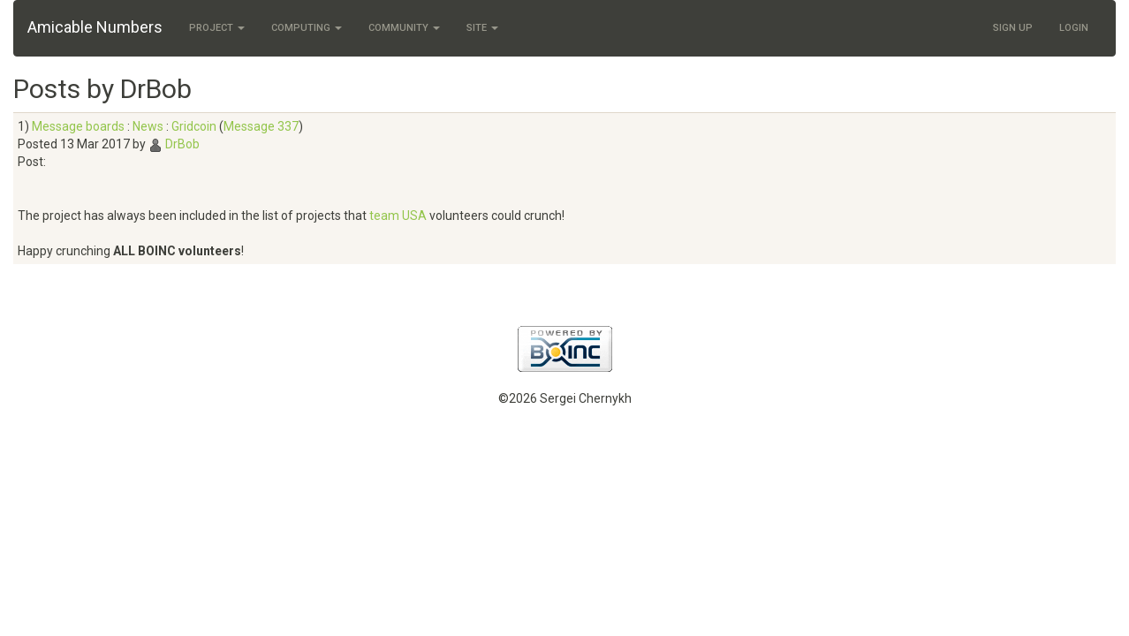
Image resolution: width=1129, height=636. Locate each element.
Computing (306, 28)
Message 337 (261, 126)
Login (1073, 28)
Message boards (78, 126)
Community (404, 28)
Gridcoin (193, 126)
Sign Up (1013, 28)
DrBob (182, 144)
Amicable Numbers (95, 27)
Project (217, 28)
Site (482, 28)
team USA (398, 215)
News (148, 126)
